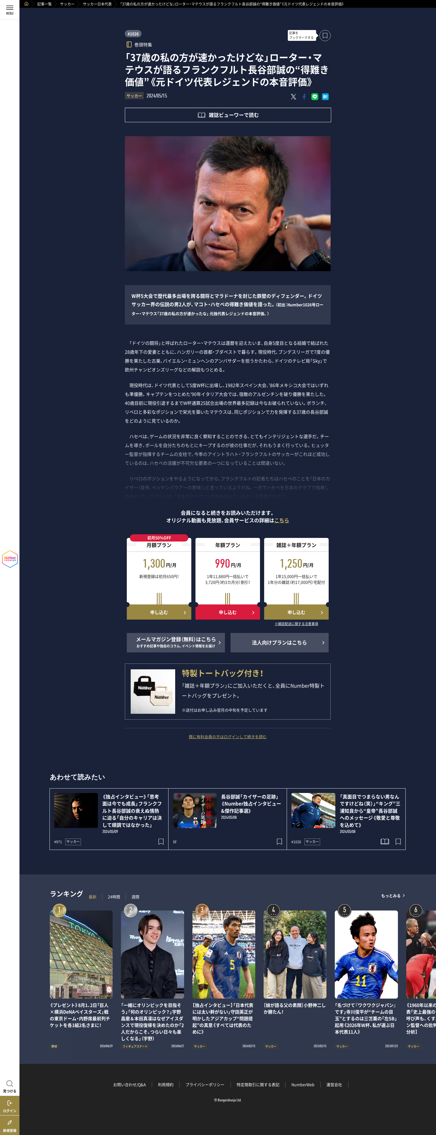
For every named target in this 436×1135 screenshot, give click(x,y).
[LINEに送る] (315, 97)
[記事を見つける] (9, 1086)
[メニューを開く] (9, 9)
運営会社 (334, 1084)
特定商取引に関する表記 (258, 1084)
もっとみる (391, 895)
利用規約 (166, 1084)
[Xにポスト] (293, 97)
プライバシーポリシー (204, 1084)
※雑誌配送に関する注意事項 (296, 624)
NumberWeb (302, 1084)
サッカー (67, 3)
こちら (281, 520)
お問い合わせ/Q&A (129, 1084)
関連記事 (428, 1108)
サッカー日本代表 (97, 3)
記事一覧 (44, 3)
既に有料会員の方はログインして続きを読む (228, 736)
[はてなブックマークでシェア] (325, 97)
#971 (58, 841)
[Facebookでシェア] (304, 97)
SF (175, 841)
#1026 (133, 33)
